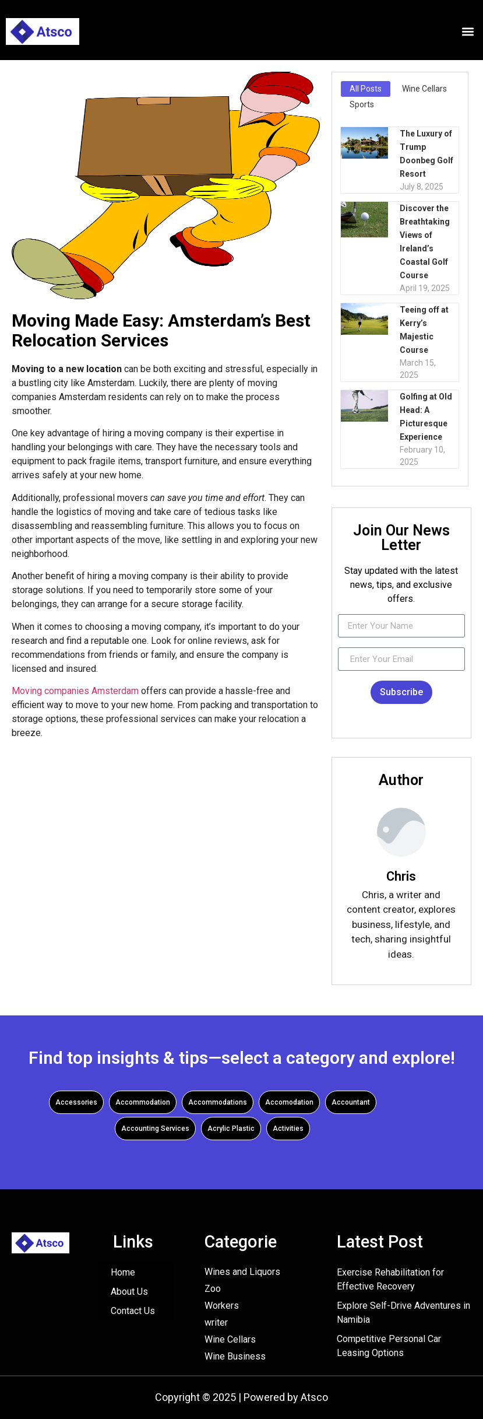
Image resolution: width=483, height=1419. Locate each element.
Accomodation (289, 1102)
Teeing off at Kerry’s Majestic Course (424, 330)
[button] (467, 31)
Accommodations (217, 1102)
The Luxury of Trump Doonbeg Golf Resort (426, 153)
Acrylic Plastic (231, 1128)
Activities (288, 1128)
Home (123, 1272)
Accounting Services (155, 1128)
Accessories (76, 1102)
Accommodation (142, 1102)
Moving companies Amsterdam (75, 690)
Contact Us (133, 1310)
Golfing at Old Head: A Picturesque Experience (426, 417)
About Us (129, 1291)
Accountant (351, 1102)
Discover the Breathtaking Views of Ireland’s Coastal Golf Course (425, 242)
